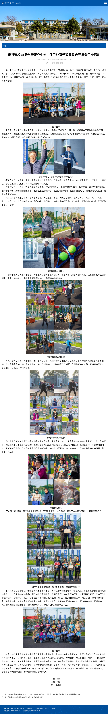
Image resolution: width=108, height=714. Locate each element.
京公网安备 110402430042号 (45, 708)
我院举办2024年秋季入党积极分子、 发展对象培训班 (25, 697)
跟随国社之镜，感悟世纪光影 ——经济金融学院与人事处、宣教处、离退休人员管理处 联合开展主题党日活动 (44, 694)
